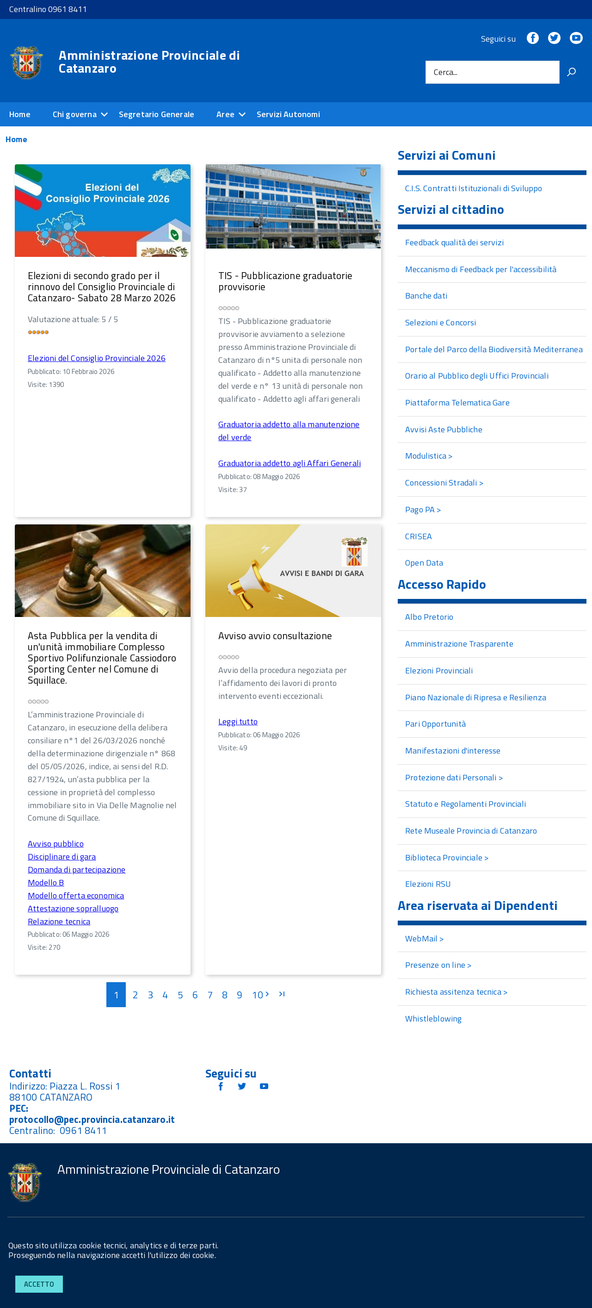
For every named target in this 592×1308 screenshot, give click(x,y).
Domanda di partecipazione (77, 869)
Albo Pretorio (429, 616)
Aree (225, 114)
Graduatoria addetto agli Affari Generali (289, 463)
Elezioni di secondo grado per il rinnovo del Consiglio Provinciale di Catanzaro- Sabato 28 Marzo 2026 (102, 286)
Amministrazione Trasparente (459, 643)
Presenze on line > (438, 965)
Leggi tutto (238, 721)
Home (20, 114)
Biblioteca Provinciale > (447, 857)
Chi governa (75, 114)
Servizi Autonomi (288, 114)
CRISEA (418, 536)
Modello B (46, 882)
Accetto (39, 1284)
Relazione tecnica (59, 921)
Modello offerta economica (76, 895)
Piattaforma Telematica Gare (457, 402)
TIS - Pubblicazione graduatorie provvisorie (285, 281)
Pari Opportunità (435, 723)
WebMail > (424, 938)
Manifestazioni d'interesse (453, 750)
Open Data (424, 562)
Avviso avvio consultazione (275, 635)
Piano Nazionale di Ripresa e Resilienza (475, 697)
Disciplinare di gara (62, 856)
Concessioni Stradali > (444, 482)
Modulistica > (429, 455)
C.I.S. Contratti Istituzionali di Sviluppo (474, 188)
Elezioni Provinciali (439, 670)
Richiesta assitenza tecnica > (456, 991)
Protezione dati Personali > (454, 777)
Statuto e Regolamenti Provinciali (465, 803)
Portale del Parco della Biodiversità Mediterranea (494, 349)
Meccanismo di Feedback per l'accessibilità (481, 269)
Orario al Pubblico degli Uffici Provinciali (477, 375)
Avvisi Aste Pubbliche (443, 429)
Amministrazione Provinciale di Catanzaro (149, 62)
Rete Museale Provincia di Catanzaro (471, 830)
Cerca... (445, 72)
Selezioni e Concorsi (440, 322)
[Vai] (571, 72)
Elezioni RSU (428, 884)
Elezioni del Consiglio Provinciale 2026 (97, 358)
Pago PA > (423, 509)
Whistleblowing (433, 1018)
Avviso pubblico (56, 843)
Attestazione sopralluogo (73, 908)
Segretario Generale (156, 114)
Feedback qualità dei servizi (454, 242)
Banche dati (426, 295)
